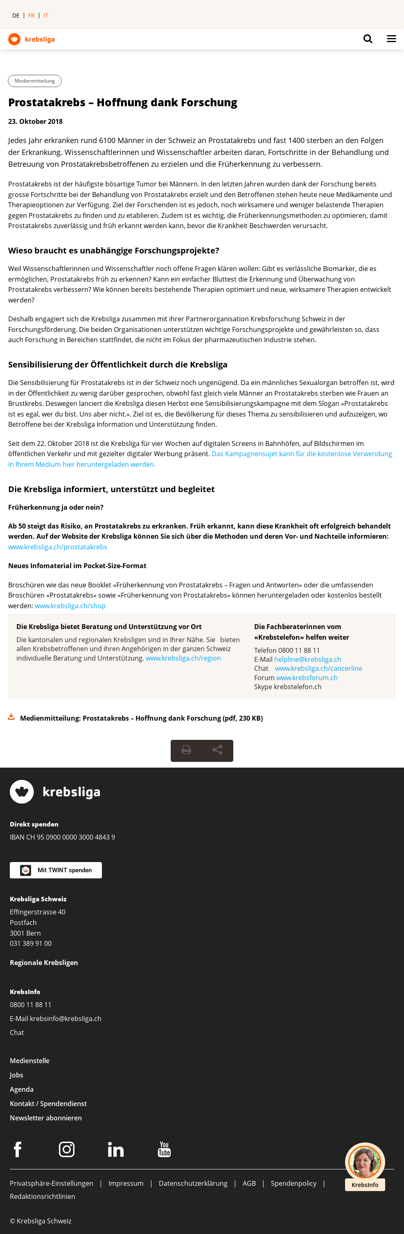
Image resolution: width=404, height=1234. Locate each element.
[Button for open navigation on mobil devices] (391, 40)
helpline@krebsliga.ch (307, 659)
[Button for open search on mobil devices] (367, 40)
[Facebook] (19, 1151)
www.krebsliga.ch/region (183, 658)
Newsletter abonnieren (46, 1117)
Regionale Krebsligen (44, 962)
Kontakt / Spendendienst (48, 1103)
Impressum (126, 1183)
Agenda (22, 1089)
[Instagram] (68, 1151)
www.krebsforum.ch (307, 677)
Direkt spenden (34, 824)
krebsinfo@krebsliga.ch (66, 1018)
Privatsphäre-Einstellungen (51, 1183)
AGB (249, 1183)
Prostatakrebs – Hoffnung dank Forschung (122, 102)
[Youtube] (166, 1151)
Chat (17, 1032)
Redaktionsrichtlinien (42, 1196)
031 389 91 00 (31, 943)
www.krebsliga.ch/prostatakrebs (57, 546)
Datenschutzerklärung (193, 1183)
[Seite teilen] (217, 751)
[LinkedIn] (117, 1151)
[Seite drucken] (186, 751)
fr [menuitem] (31, 15)
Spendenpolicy (293, 1183)
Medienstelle (30, 1060)
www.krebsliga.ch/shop (70, 605)
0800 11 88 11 (31, 1004)
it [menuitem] (45, 15)
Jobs (16, 1075)
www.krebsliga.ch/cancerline (318, 668)
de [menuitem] (16, 15)
